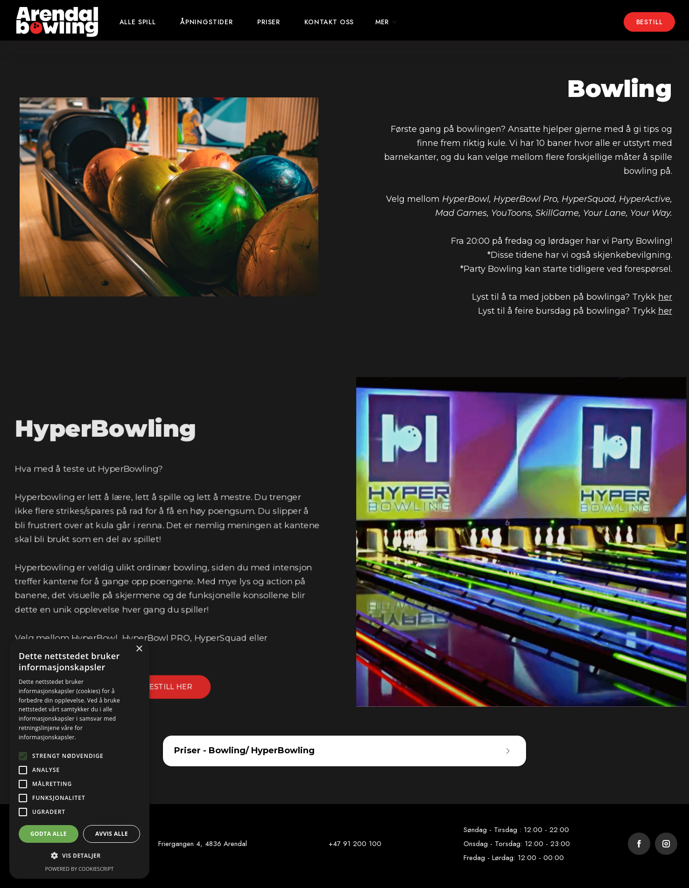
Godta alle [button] (48, 834)
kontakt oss (329, 22)
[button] (386, 22)
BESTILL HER (166, 687)
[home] (57, 22)
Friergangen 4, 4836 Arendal (202, 844)
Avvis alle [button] (111, 834)
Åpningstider (206, 22)
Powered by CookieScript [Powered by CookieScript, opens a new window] (79, 868)
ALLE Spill (138, 22)
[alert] (79, 759)
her (665, 297)
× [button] (138, 649)
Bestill (649, 22)
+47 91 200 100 (355, 844)
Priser (268, 22)
